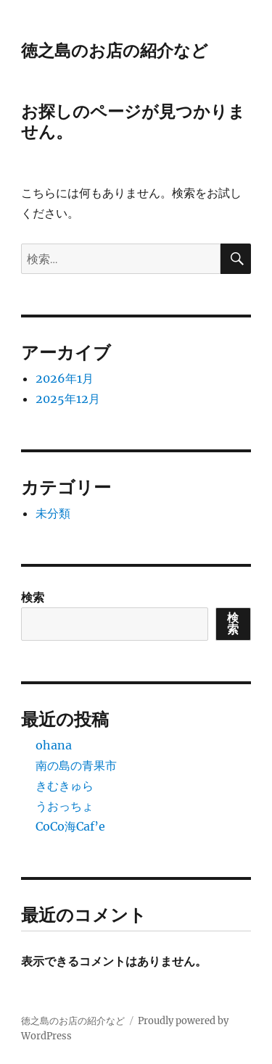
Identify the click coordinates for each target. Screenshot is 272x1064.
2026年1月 (65, 378)
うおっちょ (65, 806)
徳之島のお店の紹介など (114, 51)
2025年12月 (68, 398)
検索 (32, 597)
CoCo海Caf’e (70, 826)
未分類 (53, 513)
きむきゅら (65, 785)
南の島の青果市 (76, 765)
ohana (54, 745)
